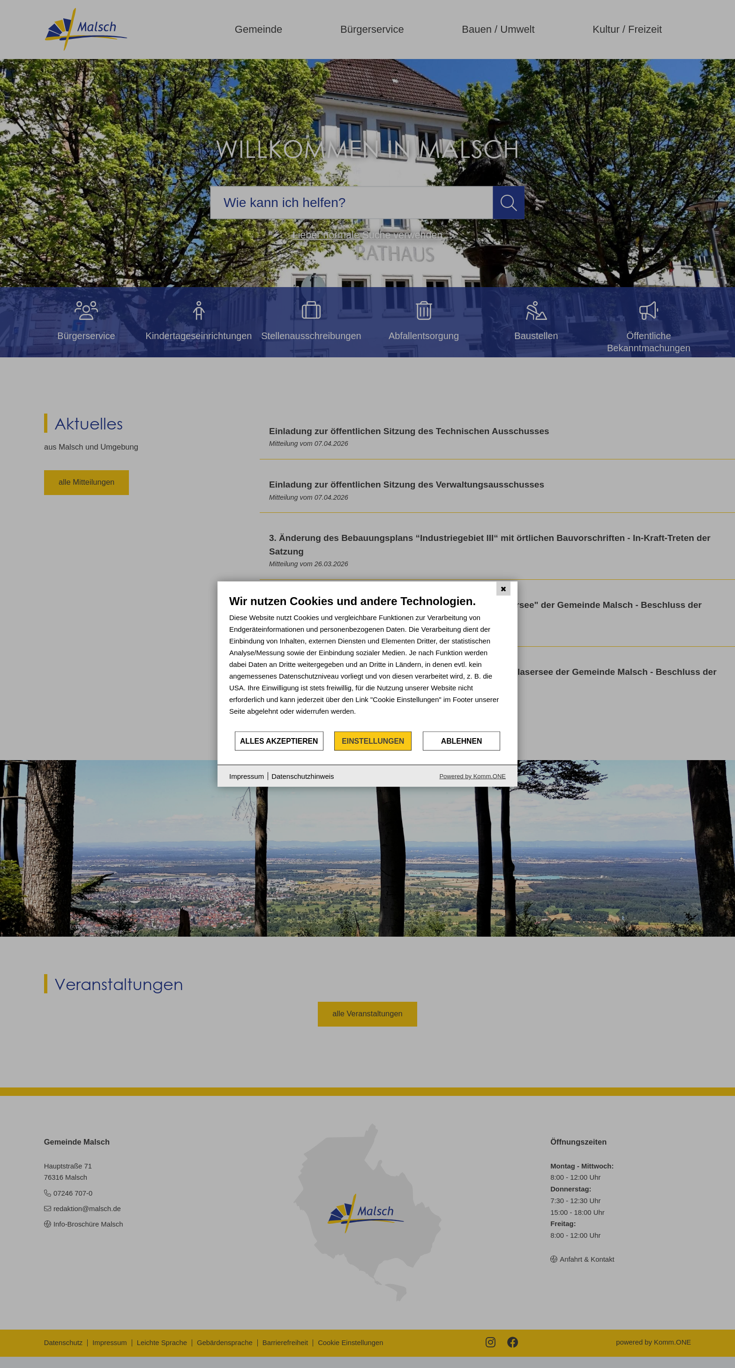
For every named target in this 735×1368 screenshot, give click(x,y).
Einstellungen (373, 741)
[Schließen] (503, 588)
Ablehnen (461, 741)
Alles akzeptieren (279, 741)
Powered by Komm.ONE (472, 776)
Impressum (246, 776)
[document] (367, 662)
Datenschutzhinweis (302, 776)
